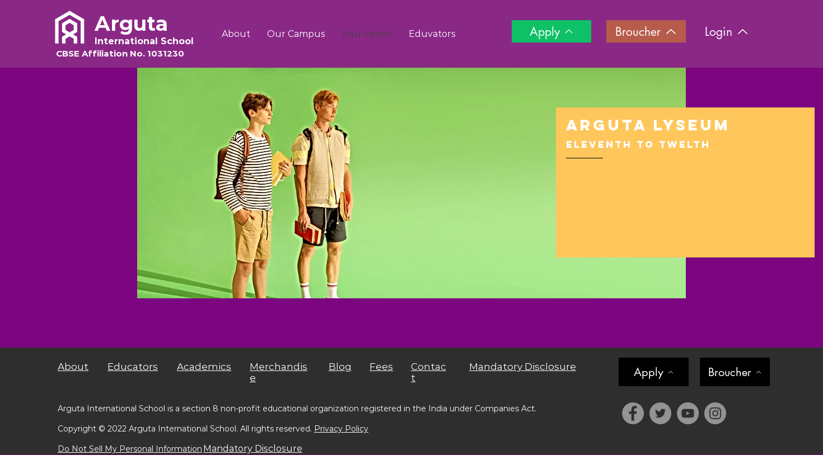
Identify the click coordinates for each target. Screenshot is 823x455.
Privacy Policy (341, 429)
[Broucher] (646, 31)
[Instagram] (715, 413)
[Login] (726, 31)
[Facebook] (633, 413)
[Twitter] (660, 413)
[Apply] (551, 31)
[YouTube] (688, 413)
